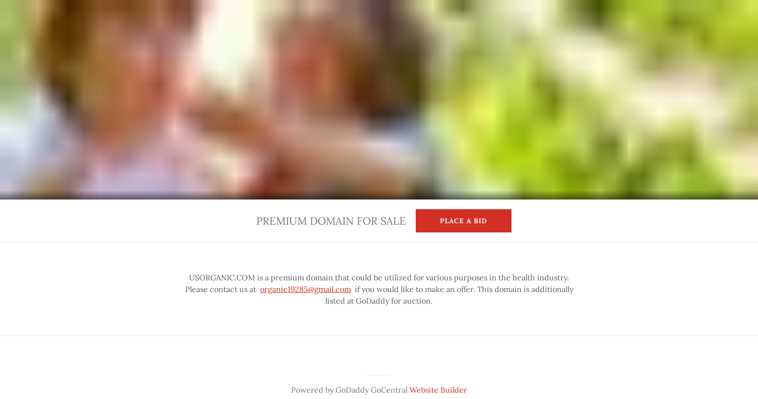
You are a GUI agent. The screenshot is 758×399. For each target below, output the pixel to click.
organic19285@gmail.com (305, 289)
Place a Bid (463, 220)
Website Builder (438, 390)
